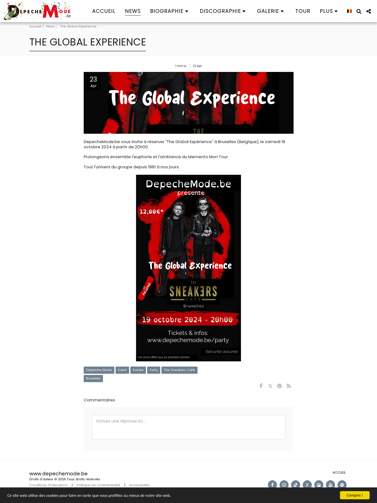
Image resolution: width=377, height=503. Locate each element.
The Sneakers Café (179, 370)
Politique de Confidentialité (98, 485)
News (50, 26)
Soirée (138, 370)
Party (154, 370)
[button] (170, 11)
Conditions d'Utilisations (48, 485)
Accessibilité (139, 485)
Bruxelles (93, 378)
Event (122, 370)
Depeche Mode (99, 370)
